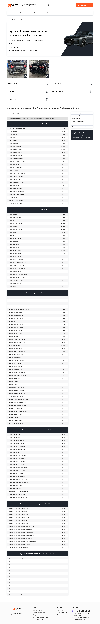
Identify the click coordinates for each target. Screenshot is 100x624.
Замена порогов (38, 619)
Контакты (49, 12)
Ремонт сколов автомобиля (78, 121)
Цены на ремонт (62, 612)
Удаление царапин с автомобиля (80, 126)
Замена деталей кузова (77, 115)
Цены (36, 12)
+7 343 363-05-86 (86, 137)
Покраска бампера (39, 612)
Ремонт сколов (38, 610)
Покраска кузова (13, 12)
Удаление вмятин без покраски (79, 124)
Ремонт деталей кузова (77, 113)
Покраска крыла (38, 615)
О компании (60, 610)
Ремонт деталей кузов (25, 12)
